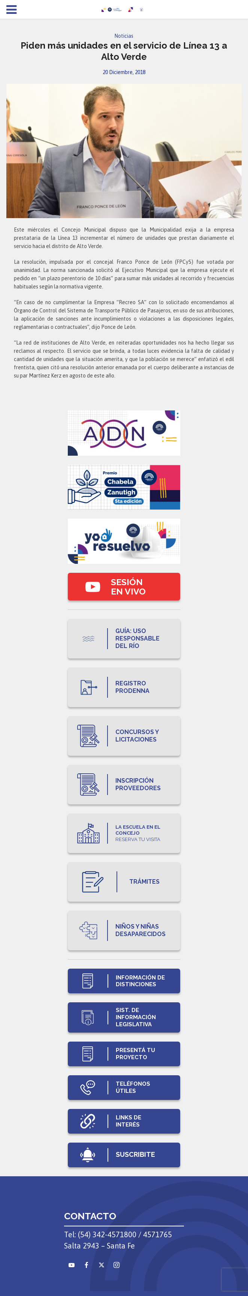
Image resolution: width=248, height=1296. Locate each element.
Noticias (123, 36)
